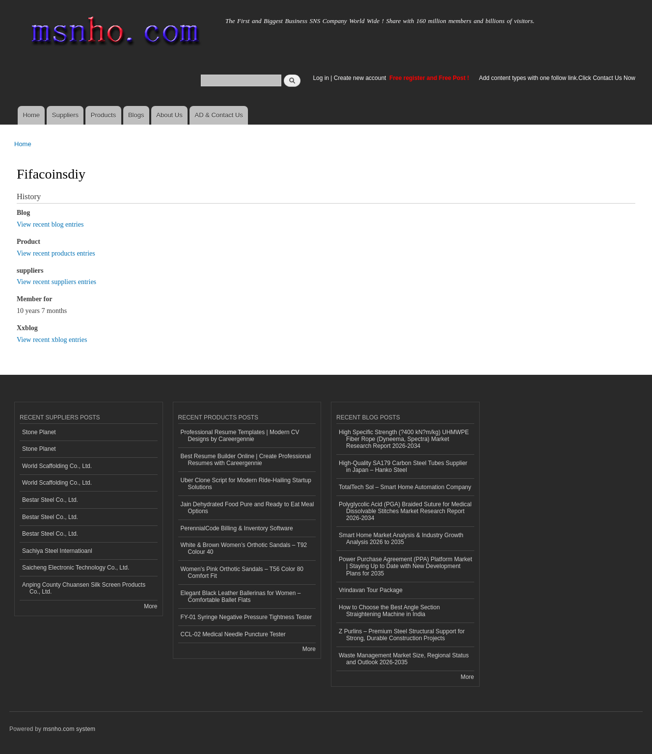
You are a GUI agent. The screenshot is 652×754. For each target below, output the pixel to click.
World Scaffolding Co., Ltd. (57, 466)
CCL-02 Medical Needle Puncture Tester (233, 634)
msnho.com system (69, 729)
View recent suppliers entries (56, 282)
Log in (321, 78)
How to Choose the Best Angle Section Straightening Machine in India (389, 611)
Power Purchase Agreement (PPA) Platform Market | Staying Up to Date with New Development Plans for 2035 (405, 566)
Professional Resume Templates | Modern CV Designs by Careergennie (240, 435)
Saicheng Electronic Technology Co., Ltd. (75, 567)
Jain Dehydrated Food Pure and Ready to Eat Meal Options (247, 508)
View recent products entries (56, 253)
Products (103, 115)
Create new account (361, 78)
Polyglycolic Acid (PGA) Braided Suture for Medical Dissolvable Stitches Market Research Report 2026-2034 (405, 511)
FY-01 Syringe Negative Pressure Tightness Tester (246, 617)
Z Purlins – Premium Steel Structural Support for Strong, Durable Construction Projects (401, 635)
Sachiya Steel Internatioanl (57, 550)
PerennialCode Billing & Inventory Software (237, 528)
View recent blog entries (50, 224)
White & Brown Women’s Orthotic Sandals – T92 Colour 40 (244, 548)
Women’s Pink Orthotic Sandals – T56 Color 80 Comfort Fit (242, 572)
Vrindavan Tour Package (371, 590)
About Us (169, 115)
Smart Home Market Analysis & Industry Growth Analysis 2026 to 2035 (401, 539)
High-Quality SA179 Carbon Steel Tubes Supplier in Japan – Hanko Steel (403, 466)
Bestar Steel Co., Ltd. (50, 499)
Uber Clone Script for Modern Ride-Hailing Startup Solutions (246, 484)
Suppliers (65, 115)
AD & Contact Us (219, 115)
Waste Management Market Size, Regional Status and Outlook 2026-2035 (404, 659)
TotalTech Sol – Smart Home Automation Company (405, 487)
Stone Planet (39, 432)
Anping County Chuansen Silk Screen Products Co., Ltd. (83, 588)
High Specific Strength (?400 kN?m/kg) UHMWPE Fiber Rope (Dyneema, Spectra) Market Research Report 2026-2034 (404, 439)
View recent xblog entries (52, 339)
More (150, 606)
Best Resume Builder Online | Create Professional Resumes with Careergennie (246, 460)
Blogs (136, 115)
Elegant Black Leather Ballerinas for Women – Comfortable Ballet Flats (241, 596)
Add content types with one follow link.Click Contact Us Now (557, 78)
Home (31, 115)
